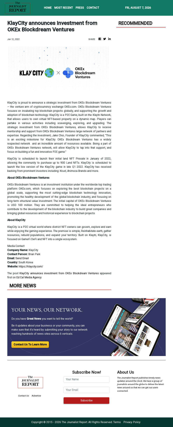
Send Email (22, 258)
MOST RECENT (63, 7)
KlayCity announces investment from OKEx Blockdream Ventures (59, 273)
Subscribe (87, 400)
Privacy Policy (131, 422)
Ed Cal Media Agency (28, 277)
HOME (48, 7)
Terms (117, 422)
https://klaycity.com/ (31, 266)
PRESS (80, 7)
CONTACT (93, 7)
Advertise (36, 395)
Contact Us (23, 395)
